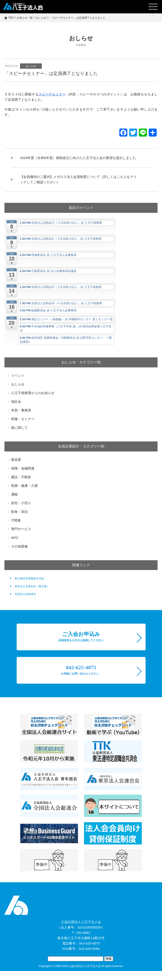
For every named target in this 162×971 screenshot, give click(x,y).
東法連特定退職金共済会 (29, 578)
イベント (17, 375)
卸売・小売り (21, 503)
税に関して (19, 427)
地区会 (16, 401)
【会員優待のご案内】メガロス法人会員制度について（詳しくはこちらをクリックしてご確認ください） (78, 179)
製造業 (16, 459)
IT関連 (16, 520)
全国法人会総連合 (25, 594)
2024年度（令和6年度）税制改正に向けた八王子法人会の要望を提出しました (78, 158)
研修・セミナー (22, 419)
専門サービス (21, 529)
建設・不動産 (21, 477)
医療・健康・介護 (24, 486)
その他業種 (19, 546)
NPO (14, 538)
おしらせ (31, 66)
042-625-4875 (81, 670)
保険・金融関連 (22, 468)
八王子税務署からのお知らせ (32, 393)
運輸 (14, 494)
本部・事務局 (21, 410)
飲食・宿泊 (19, 512)
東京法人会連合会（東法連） (32, 586)
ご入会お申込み (81, 636)
